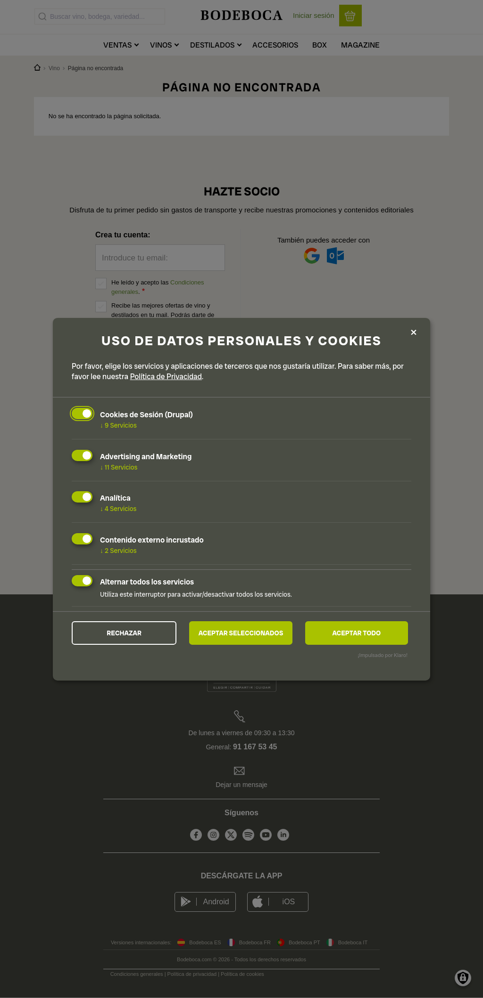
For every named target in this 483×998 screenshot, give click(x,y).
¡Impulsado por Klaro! (383, 655)
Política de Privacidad (166, 376)
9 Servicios (118, 425)
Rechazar (124, 633)
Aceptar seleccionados (241, 633)
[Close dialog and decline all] (414, 333)
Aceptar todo (356, 633)
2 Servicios (118, 550)
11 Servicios (118, 466)
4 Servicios (118, 508)
